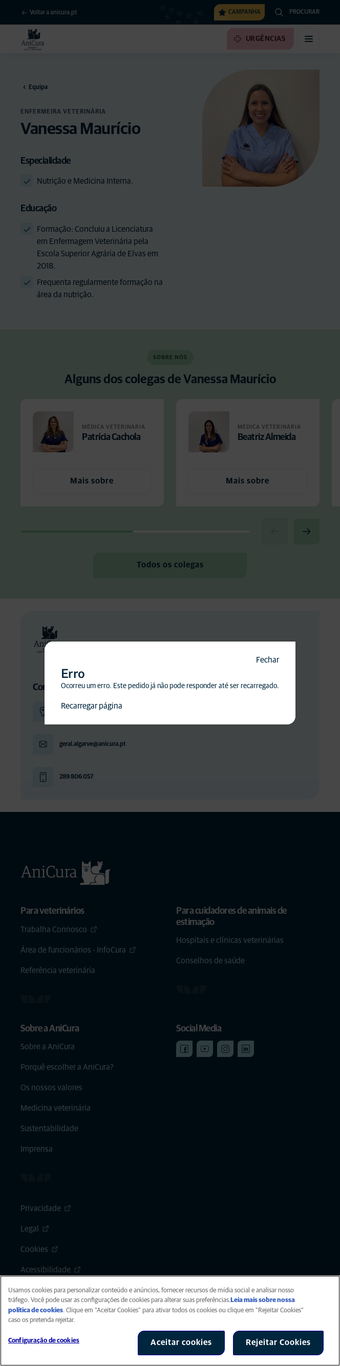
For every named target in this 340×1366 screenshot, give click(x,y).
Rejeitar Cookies (278, 1342)
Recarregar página (91, 706)
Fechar (267, 660)
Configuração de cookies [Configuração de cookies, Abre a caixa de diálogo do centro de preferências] (43, 1340)
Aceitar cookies (181, 1342)
